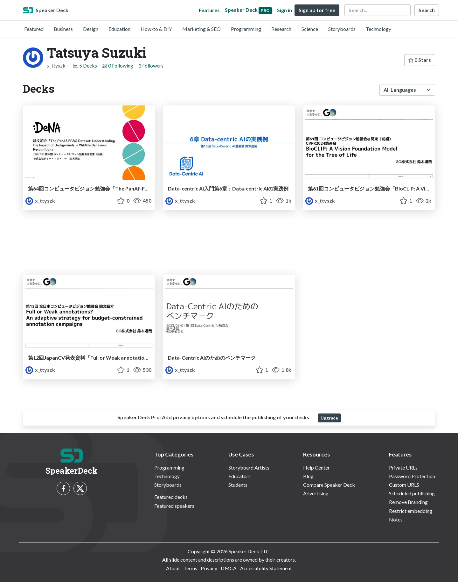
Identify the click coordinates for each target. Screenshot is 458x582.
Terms (190, 568)
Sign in (284, 10)
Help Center (316, 467)
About (173, 568)
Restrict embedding (410, 511)
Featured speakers (174, 506)
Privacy (209, 568)
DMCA (229, 568)
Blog (308, 476)
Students (237, 485)
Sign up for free (317, 10)
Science (310, 29)
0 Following (120, 65)
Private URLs (403, 467)
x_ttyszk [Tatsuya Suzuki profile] (40, 201)
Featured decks (171, 497)
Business (63, 29)
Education (119, 29)
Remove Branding (408, 502)
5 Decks (88, 65)
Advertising (316, 493)
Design (90, 29)
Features (209, 10)
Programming (246, 29)
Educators (239, 476)
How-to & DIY (156, 29)
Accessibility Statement (266, 568)
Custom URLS (404, 485)
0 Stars (419, 60)
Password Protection (412, 476)
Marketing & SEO (201, 29)
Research (281, 29)
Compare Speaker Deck (329, 485)
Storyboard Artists (248, 467)
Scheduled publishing (412, 493)
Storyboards (342, 29)
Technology (378, 29)
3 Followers (150, 65)
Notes (396, 519)
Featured (34, 29)
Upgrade (329, 417)
